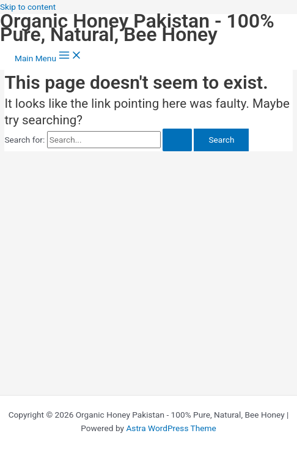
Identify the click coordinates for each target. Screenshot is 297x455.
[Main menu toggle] (48, 56)
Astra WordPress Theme (171, 428)
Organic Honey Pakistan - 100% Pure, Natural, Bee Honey (137, 28)
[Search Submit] (177, 140)
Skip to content (28, 7)
